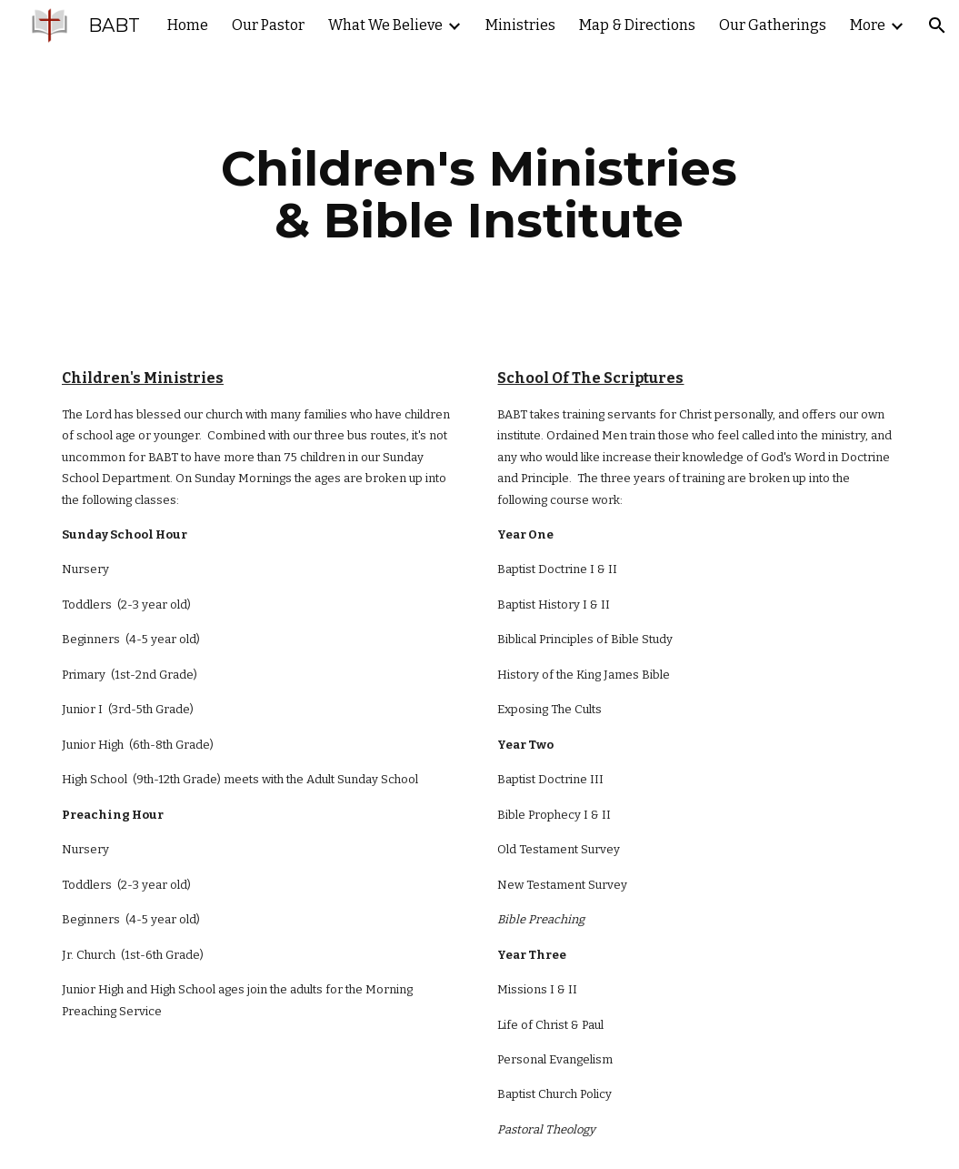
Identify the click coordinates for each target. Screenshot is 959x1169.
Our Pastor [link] (268, 25)
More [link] (867, 25)
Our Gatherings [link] (772, 25)
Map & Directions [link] (637, 25)
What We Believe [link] (385, 25)
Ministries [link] (520, 25)
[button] (937, 25)
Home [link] (187, 25)
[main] (479, 194)
